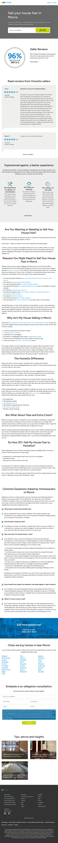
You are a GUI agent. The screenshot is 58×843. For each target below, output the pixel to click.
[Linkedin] (9, 813)
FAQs (22, 804)
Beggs (4, 672)
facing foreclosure (17, 296)
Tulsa (21, 656)
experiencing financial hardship (21, 282)
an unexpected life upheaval (29, 284)
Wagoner (4, 656)
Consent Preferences (50, 822)
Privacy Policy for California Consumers (18, 822)
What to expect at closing (9, 802)
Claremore (23, 668)
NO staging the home (10, 403)
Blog (22, 802)
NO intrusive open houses (11, 407)
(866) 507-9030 (29, 632)
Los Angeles (40, 802)
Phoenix (40, 804)
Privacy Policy (12, 713)
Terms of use (4, 824)
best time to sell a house (22, 340)
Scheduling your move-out (10, 804)
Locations (23, 800)
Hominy (4, 664)
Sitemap (16, 824)
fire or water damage (24, 298)
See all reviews (29, 154)
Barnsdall (41, 672)
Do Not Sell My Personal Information (36, 822)
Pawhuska (41, 658)
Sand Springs (6, 658)
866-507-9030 (52, 2)
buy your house (35, 393)
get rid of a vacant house (22, 300)
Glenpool (41, 664)
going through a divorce (18, 290)
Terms (11, 718)
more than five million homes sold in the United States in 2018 (28, 323)
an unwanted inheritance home (28, 286)
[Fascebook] (5, 813)
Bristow (22, 670)
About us (23, 798)
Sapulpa (40, 656)
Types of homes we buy (9, 800)
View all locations (42, 806)
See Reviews (35, 62)
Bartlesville (23, 672)
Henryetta (23, 664)
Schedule (29, 722)
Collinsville (41, 666)
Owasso (4, 660)
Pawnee (22, 658)
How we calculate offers (9, 798)
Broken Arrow (6, 670)
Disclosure (10, 824)
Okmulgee (23, 660)
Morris (22, 662)
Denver (39, 800)
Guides (22, 806)
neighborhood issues (34, 336)
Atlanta (39, 796)
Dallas (39, 798)
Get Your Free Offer (42, 30)
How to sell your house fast (27, 796)
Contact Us (6, 809)
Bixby (40, 670)
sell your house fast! (14, 270)
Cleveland (5, 668)
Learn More (29, 215)
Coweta (22, 666)
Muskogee (5, 662)
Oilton (40, 660)
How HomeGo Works (9, 796)
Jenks (40, 662)
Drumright (5, 666)
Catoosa (40, 668)
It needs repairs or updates (11, 332)
